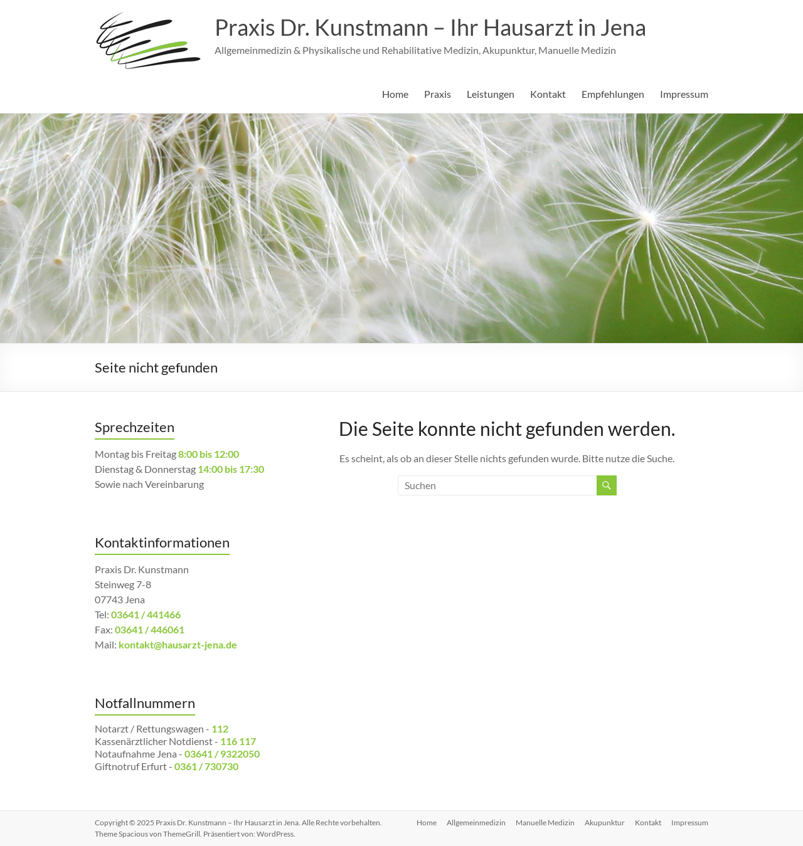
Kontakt (548, 94)
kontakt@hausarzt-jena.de (178, 644)
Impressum (684, 94)
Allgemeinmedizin (476, 822)
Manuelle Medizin (545, 822)
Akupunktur (605, 822)
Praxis (437, 94)
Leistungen (490, 94)
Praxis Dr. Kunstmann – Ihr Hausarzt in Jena (430, 27)
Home (395, 94)
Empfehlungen (613, 94)
